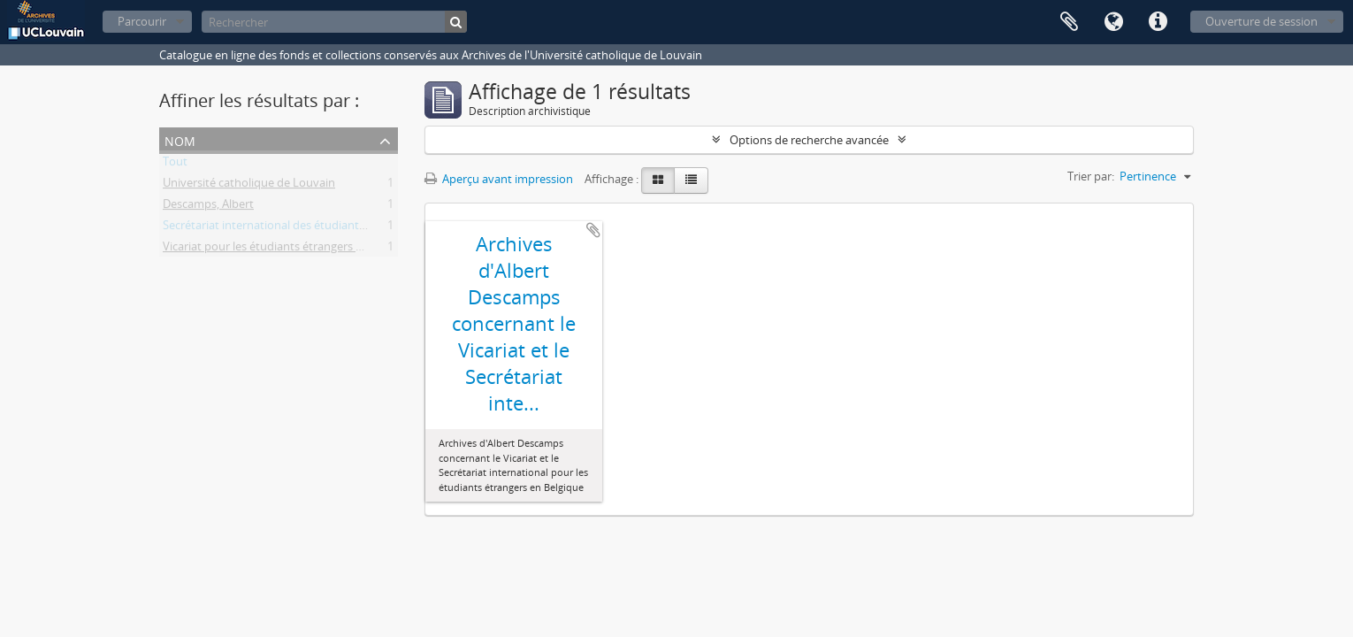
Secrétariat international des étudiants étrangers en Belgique (322, 228)
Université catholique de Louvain (249, 186)
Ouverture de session (1261, 21)
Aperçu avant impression (498, 179)
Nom (179, 139)
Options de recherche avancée (809, 140)
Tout (175, 165)
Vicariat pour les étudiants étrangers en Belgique (290, 249)
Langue (1113, 22)
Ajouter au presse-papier (593, 230)
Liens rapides (1157, 22)
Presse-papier (1069, 22)
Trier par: (1090, 176)
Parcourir (142, 21)
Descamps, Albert (208, 207)
